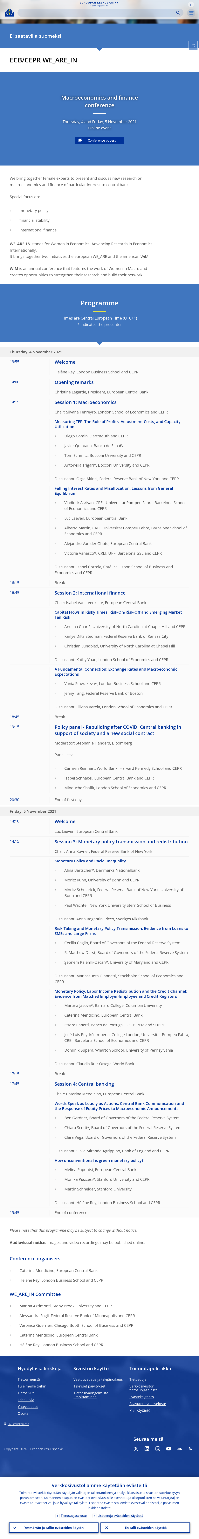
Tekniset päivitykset (89, 1386)
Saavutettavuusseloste (147, 1403)
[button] (191, 4)
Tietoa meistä (29, 1379)
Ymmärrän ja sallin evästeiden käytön (53, 1527)
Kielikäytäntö (139, 1410)
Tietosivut (26, 1393)
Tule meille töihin (32, 1386)
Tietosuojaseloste (74, 1515)
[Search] (97, 12)
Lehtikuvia (26, 1399)
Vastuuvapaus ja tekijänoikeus (98, 1379)
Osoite (23, 1413)
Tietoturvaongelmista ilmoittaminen (90, 1395)
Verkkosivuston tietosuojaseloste (143, 1388)
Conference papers (102, 140)
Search (178, 12)
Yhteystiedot (28, 1406)
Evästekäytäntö (141, 1396)
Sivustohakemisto (18, 1424)
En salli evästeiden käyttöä (145, 1527)
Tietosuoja (138, 1379)
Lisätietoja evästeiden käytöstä (120, 1515)
